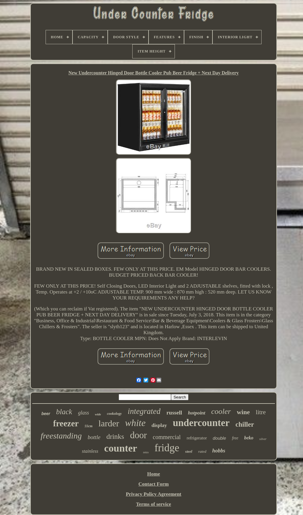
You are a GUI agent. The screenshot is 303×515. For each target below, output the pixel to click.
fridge (166, 448)
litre (261, 412)
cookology (114, 414)
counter (120, 448)
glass (83, 413)
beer (45, 413)
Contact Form (153, 484)
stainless (90, 451)
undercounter (201, 422)
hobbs (218, 451)
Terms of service (153, 504)
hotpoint (196, 413)
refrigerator (197, 438)
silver (262, 439)
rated (202, 451)
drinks (115, 436)
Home (153, 474)
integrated (144, 411)
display (159, 425)
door (138, 435)
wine (243, 412)
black (64, 412)
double (219, 438)
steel (188, 451)
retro (146, 452)
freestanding (61, 435)
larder (109, 423)
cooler (221, 411)
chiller (245, 424)
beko (248, 437)
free (235, 438)
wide (98, 414)
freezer (66, 423)
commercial (166, 437)
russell (174, 412)
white (135, 422)
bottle (94, 437)
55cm (89, 426)
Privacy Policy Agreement (153, 494)
